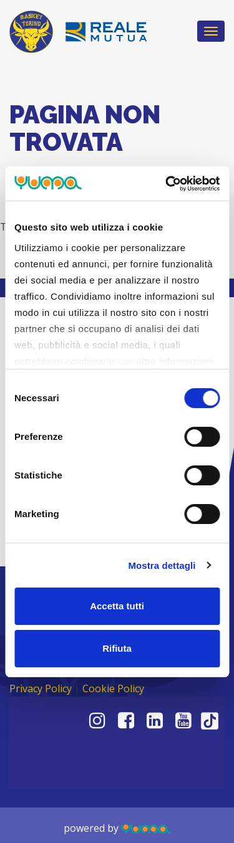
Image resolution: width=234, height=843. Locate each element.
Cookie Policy (113, 688)
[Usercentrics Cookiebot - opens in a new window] (167, 184)
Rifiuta (117, 648)
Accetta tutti (117, 606)
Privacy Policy (40, 688)
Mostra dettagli (161, 565)
